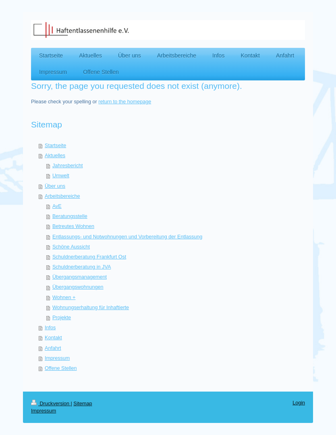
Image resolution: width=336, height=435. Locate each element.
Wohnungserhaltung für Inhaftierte (90, 307)
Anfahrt (53, 348)
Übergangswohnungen (78, 287)
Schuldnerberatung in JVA (81, 267)
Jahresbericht (67, 165)
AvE (57, 206)
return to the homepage (124, 102)
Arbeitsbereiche (62, 196)
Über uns (55, 186)
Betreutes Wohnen (73, 226)
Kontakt (53, 338)
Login (298, 403)
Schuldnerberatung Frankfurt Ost (89, 257)
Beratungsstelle (69, 216)
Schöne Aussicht (71, 247)
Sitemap (82, 403)
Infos (50, 327)
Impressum (57, 358)
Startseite (55, 145)
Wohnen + (64, 297)
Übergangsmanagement (79, 277)
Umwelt (60, 176)
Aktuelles (55, 155)
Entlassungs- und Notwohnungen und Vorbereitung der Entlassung (127, 237)
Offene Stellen (61, 368)
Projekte (61, 317)
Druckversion (51, 403)
